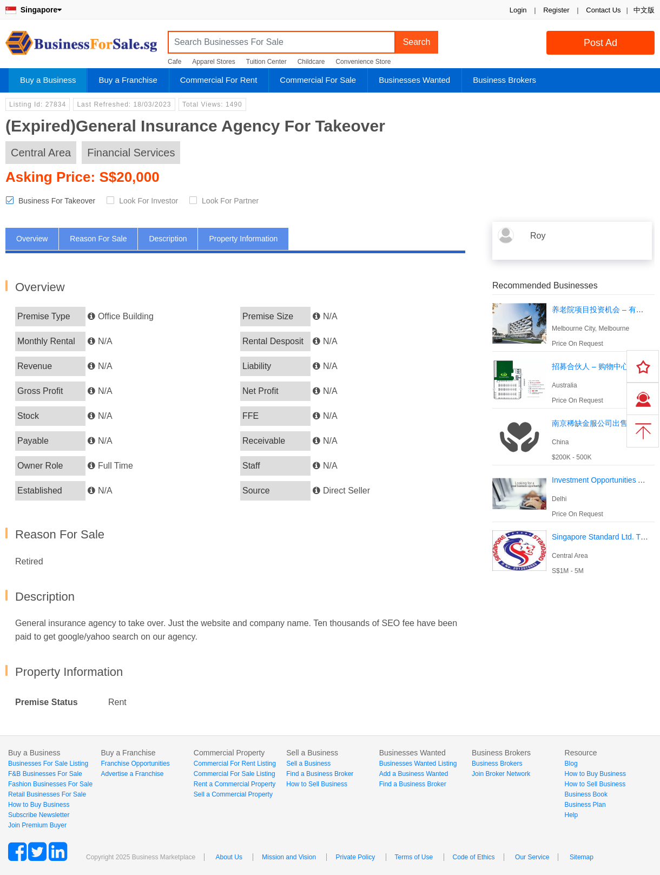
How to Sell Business (316, 784)
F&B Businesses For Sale (45, 774)
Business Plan (585, 804)
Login (518, 10)
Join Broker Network (501, 774)
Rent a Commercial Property (234, 784)
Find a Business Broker (319, 774)
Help (571, 815)
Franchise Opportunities (135, 763)
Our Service (532, 857)
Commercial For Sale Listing (234, 774)
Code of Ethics (474, 857)
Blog (571, 763)
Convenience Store (363, 61)
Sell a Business (308, 763)
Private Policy (355, 857)
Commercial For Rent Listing (235, 763)
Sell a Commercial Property (233, 794)
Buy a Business (48, 79)
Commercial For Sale (318, 79)
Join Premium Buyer (37, 825)
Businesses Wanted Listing (418, 763)
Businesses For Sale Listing (48, 763)
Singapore (33, 9)
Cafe (174, 61)
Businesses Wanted (414, 79)
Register (556, 10)
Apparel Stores (213, 61)
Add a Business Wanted (413, 774)
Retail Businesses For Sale (47, 794)
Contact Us (603, 10)
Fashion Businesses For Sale (50, 784)
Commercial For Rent (219, 79)
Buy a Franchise (127, 79)
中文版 (644, 10)
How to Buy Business (38, 804)
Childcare (311, 61)
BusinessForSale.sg (81, 46)
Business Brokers (504, 79)
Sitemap (581, 857)
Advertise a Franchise (132, 774)
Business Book (586, 794)
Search (417, 42)
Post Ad (600, 42)
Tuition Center (266, 61)
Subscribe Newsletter (38, 815)
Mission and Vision (289, 857)
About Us (229, 857)
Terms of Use (414, 857)
